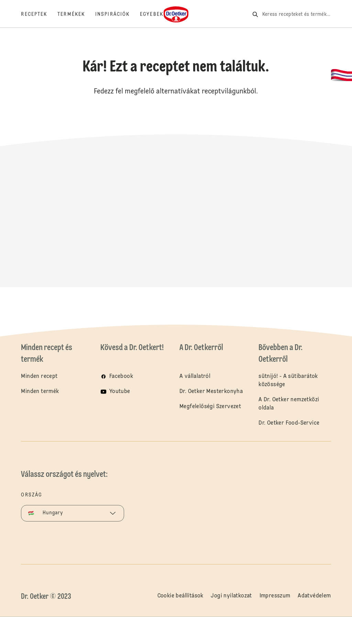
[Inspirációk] (117, 14)
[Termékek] (76, 14)
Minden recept (39, 376)
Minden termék (40, 391)
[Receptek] (39, 14)
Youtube (119, 391)
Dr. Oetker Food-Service (288, 423)
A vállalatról (194, 376)
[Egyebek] (157, 14)
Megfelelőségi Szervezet (210, 407)
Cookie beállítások (180, 596)
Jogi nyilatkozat (231, 596)
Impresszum (275, 596)
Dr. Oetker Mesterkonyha (211, 391)
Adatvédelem (314, 596)
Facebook (121, 376)
